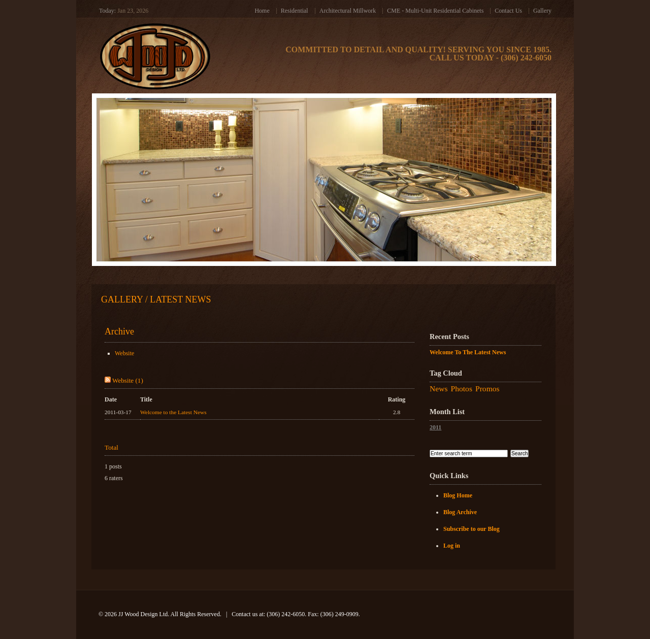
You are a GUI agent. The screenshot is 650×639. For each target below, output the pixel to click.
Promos (487, 388)
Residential (294, 10)
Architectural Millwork (347, 10)
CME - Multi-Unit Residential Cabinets (435, 10)
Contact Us (508, 10)
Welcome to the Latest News (173, 412)
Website (124, 353)
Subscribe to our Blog (471, 528)
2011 (435, 427)
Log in (451, 545)
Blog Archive (460, 512)
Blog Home (457, 495)
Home (261, 10)
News (439, 388)
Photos (461, 388)
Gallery (542, 10)
